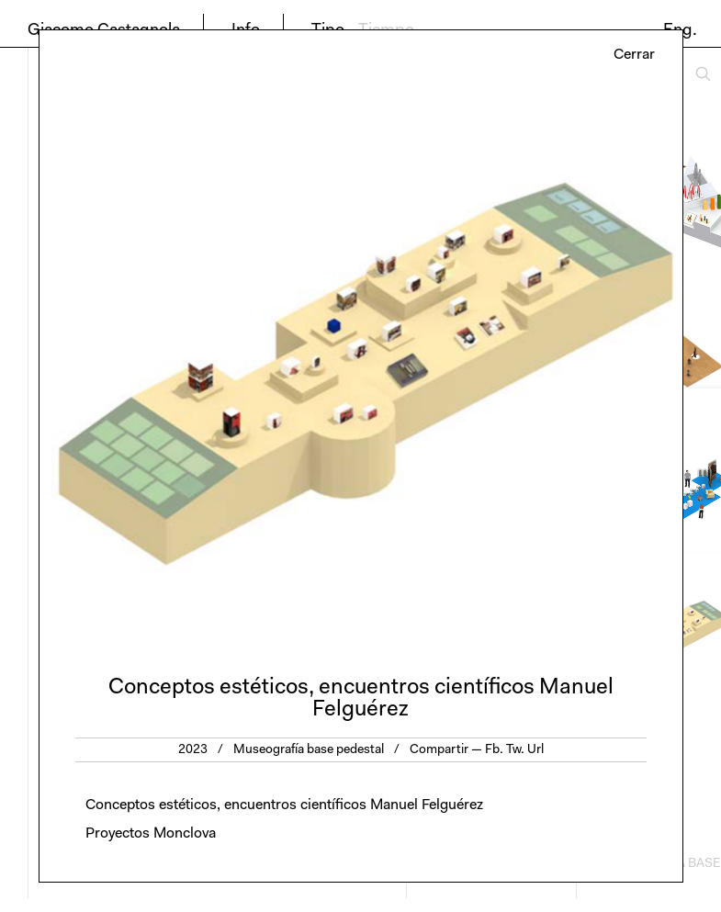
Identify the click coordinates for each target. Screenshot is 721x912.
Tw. (515, 750)
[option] (360, 362)
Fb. (494, 750)
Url (535, 750)
